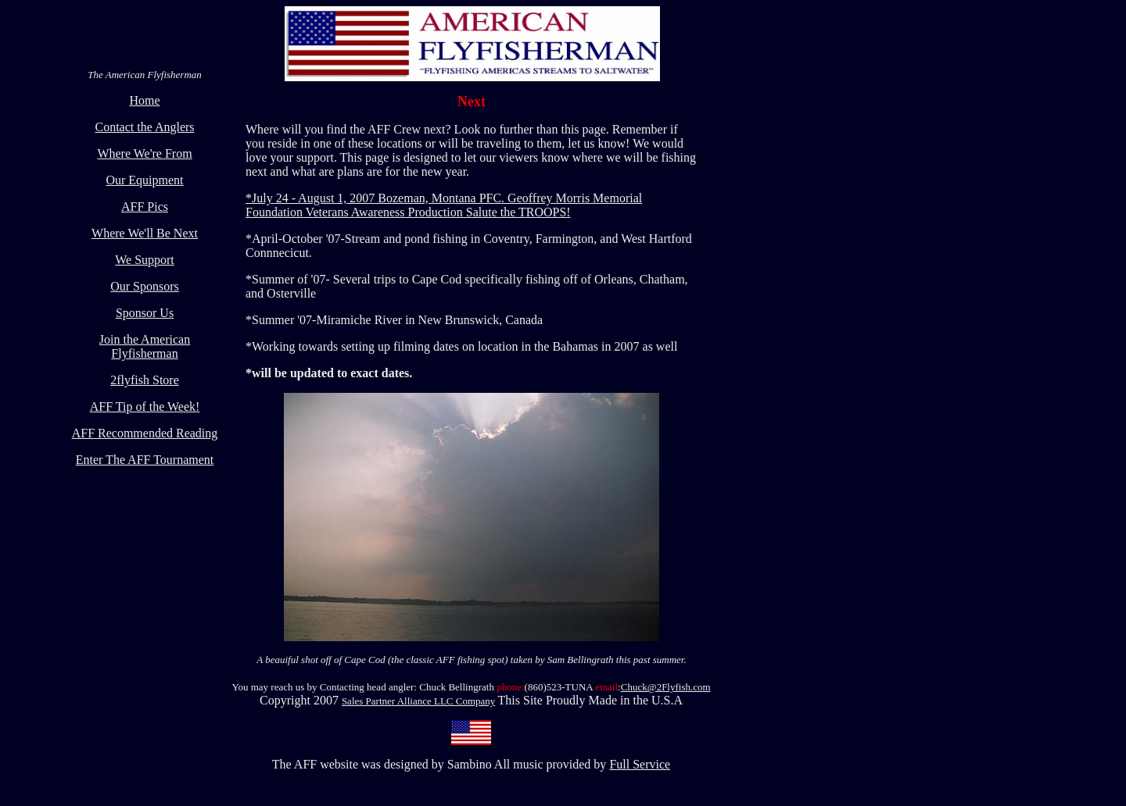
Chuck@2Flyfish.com (666, 687)
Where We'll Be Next (144, 233)
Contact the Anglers (144, 127)
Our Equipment (144, 180)
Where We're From (144, 153)
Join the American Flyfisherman (144, 346)
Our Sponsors (144, 286)
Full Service (639, 764)
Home (144, 100)
